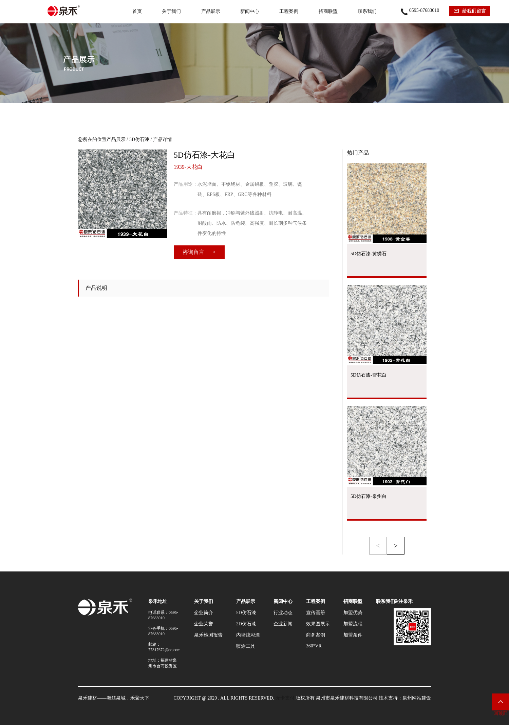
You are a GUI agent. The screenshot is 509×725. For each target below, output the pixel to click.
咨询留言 (199, 252)
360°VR (314, 645)
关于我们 (171, 11)
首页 (137, 11)
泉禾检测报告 (208, 635)
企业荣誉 (203, 623)
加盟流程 (352, 623)
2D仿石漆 (246, 623)
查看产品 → (387, 277)
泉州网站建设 (416, 698)
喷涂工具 (245, 646)
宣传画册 (315, 612)
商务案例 (315, 635)
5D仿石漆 (139, 139)
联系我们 (367, 11)
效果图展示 (318, 623)
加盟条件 (352, 635)
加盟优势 (352, 612)
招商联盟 (328, 11)
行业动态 (283, 612)
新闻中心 (249, 11)
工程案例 (288, 11)
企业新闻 (283, 623)
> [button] (395, 545)
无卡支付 (285, 698)
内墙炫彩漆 (248, 635)
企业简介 (203, 612)
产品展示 (210, 11)
